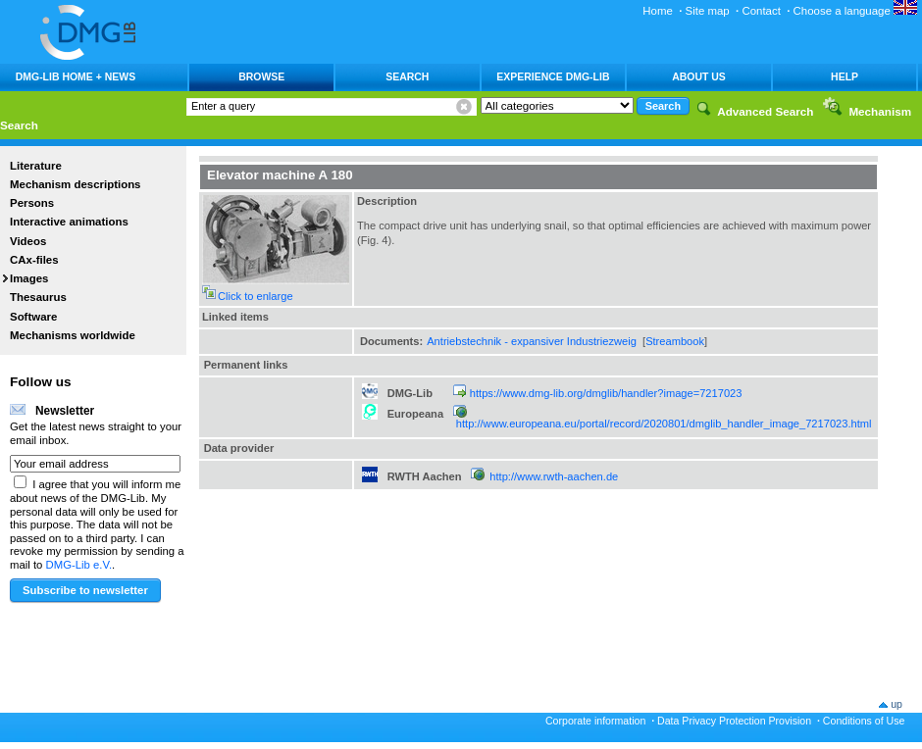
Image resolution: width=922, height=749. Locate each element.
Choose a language (855, 11)
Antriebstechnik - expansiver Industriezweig (532, 341)
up (896, 704)
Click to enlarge (255, 296)
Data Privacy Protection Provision (734, 720)
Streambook (674, 341)
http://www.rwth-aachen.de (553, 476)
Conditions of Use (864, 720)
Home (657, 11)
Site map (708, 11)
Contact (761, 11)
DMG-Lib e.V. (79, 565)
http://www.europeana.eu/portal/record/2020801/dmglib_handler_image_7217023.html (664, 423)
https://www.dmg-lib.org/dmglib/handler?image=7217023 (606, 393)
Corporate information (595, 720)
